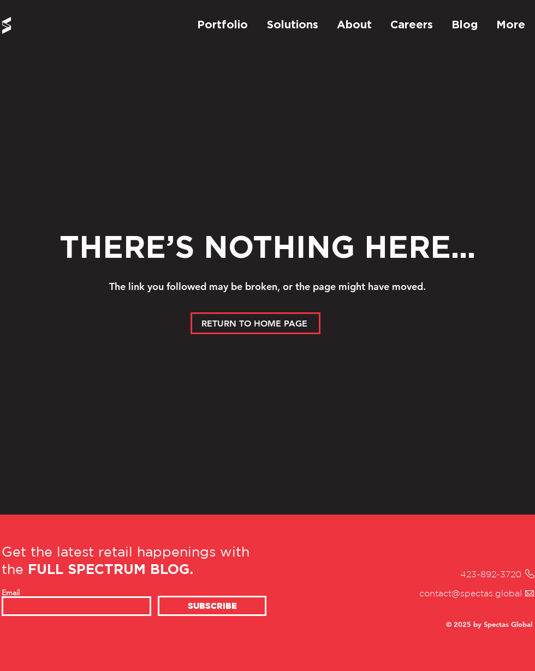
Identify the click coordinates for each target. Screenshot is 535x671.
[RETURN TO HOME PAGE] (255, 323)
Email (11, 592)
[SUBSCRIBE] (212, 606)
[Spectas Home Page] (6, 25)
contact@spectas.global (470, 593)
